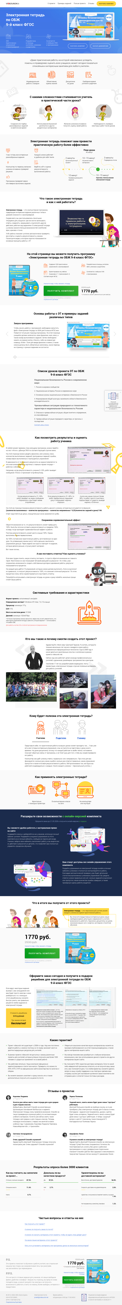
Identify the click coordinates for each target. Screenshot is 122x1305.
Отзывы (91, 3)
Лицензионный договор (14, 1302)
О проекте (51, 3)
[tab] (40, 731)
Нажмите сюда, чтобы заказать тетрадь (57, 283)
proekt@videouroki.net (41, 1297)
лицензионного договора (51, 299)
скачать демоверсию (100, 46)
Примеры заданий (64, 3)
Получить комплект (106, 3)
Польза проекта (80, 3)
